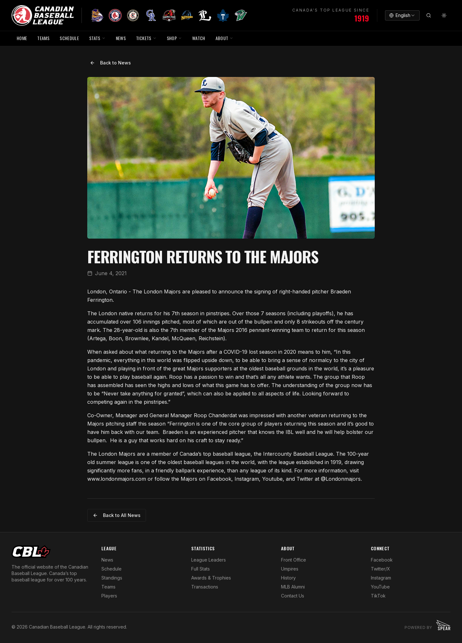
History (288, 577)
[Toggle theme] (444, 15)
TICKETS (146, 38)
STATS (97, 38)
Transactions (204, 586)
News (107, 560)
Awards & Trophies (211, 577)
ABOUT (225, 38)
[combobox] (402, 15)
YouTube (380, 586)
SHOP (174, 38)
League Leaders (208, 560)
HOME (22, 38)
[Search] (428, 15)
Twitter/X (380, 568)
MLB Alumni (293, 586)
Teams (108, 586)
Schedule (111, 568)
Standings (111, 577)
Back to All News (117, 515)
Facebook (382, 560)
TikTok (378, 595)
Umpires (289, 568)
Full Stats (200, 568)
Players (109, 595)
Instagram (381, 577)
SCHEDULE (69, 38)
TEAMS (43, 38)
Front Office (293, 560)
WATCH (198, 38)
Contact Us (292, 595)
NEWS (121, 38)
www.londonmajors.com (116, 479)
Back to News (110, 62)
